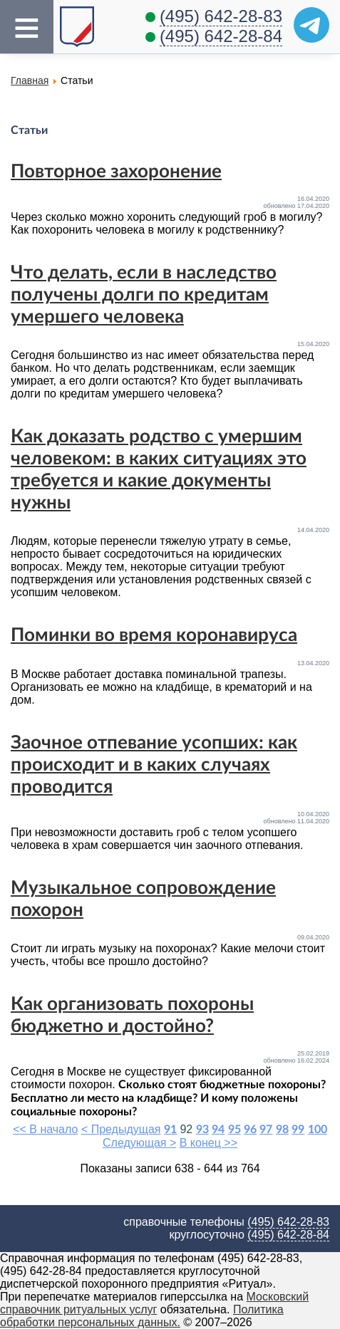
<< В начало (45, 1129)
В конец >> (208, 1143)
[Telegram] (311, 24)
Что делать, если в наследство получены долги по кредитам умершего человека (144, 295)
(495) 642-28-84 (221, 36)
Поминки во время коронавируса (154, 635)
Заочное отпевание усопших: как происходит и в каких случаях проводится (154, 765)
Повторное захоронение (116, 171)
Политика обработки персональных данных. (142, 1315)
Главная (29, 80)
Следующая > (139, 1143)
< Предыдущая (121, 1129)
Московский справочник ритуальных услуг (154, 1303)
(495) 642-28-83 (221, 16)
